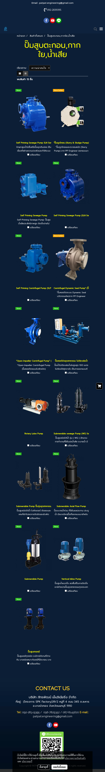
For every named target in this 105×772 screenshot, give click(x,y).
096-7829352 (51, 712)
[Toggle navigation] (101, 29)
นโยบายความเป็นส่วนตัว (75, 758)
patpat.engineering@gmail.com (56, 3)
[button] (94, 29)
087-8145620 (71, 712)
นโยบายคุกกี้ (27, 761)
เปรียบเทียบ (35, 154)
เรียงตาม (23, 68)
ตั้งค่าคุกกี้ (44, 767)
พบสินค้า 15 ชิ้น (25, 79)
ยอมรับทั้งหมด (59, 767)
